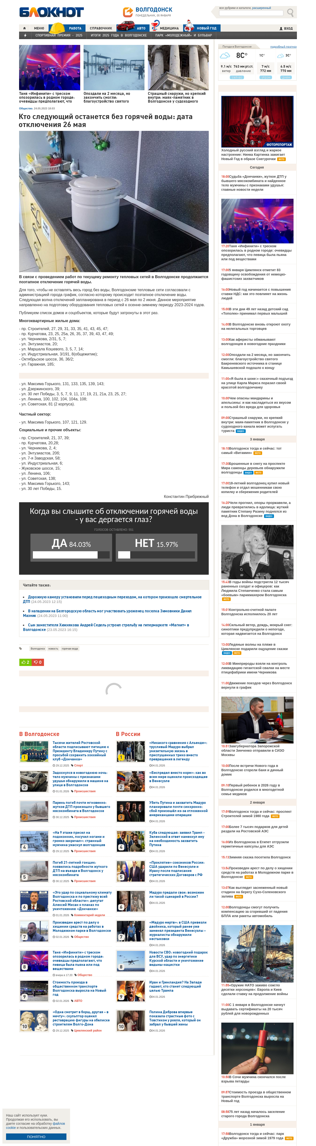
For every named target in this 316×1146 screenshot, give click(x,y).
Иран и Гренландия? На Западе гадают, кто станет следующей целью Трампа (175, 986)
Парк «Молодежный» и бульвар (183, 35)
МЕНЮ (39, 28)
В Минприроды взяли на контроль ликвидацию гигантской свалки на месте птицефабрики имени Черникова (255, 668)
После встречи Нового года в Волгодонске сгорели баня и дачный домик (252, 770)
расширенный (261, 8)
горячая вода (70, 648)
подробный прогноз (283, 46)
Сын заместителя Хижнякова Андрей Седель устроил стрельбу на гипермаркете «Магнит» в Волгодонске (106, 627)
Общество (25, 108)
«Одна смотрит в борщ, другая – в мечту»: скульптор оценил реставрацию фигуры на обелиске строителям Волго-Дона (81, 1018)
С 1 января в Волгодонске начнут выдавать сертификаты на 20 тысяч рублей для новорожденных (253, 1009)
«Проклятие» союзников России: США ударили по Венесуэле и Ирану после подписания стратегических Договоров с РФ (177, 868)
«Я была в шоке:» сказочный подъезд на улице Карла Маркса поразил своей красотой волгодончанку (257, 383)
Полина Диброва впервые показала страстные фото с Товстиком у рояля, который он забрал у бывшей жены (175, 1018)
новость (53, 648)
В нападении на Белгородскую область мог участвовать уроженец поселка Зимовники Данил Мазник (107, 613)
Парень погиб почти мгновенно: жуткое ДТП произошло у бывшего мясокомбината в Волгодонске (81, 806)
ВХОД (286, 28)
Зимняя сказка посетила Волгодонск (260, 857)
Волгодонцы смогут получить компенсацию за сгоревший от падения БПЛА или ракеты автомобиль (254, 911)
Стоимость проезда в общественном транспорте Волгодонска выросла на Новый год (79, 988)
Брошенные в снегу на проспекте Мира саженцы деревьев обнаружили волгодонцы (253, 468)
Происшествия (84, 791)
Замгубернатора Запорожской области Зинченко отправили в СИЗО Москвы (252, 750)
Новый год (199, 28)
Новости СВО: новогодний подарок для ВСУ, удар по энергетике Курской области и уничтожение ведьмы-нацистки (178, 958)
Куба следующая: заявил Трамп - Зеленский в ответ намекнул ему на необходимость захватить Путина (177, 838)
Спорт (78, 765)
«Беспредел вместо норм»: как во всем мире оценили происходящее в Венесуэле (178, 777)
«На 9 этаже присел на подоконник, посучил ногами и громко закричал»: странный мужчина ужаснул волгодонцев (79, 838)
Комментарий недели (89, 915)
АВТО (130, 28)
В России (128, 734)
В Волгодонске (39, 734)
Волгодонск (38, 648)
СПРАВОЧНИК (101, 28)
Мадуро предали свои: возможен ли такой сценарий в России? (176, 894)
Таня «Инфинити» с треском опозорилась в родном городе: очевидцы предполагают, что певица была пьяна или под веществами (78, 960)
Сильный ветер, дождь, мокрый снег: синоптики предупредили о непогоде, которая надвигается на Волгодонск (256, 629)
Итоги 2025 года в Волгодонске (119, 35)
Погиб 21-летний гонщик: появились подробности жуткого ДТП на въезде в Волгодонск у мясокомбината (80, 868)
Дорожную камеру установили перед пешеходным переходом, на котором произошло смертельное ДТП (112, 599)
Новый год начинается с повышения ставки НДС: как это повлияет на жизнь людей (256, 294)
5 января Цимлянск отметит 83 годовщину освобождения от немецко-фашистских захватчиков (253, 274)
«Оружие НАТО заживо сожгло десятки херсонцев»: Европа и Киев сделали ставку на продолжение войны (254, 989)
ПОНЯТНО (36, 1137)
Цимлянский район (88, 1030)
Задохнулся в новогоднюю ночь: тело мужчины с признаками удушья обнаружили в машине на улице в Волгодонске (80, 779)
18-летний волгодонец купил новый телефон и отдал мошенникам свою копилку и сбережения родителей (255, 487)
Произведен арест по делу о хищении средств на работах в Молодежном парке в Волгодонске (82, 926)
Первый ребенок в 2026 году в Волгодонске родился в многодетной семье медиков (252, 789)
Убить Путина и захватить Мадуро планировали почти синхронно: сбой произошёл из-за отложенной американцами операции (178, 808)
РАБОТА (65, 28)
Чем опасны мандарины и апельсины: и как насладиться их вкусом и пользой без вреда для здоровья (256, 402)
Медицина (165, 27)
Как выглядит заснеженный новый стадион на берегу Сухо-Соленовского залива (254, 892)
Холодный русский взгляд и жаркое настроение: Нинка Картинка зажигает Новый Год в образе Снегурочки (253, 154)
